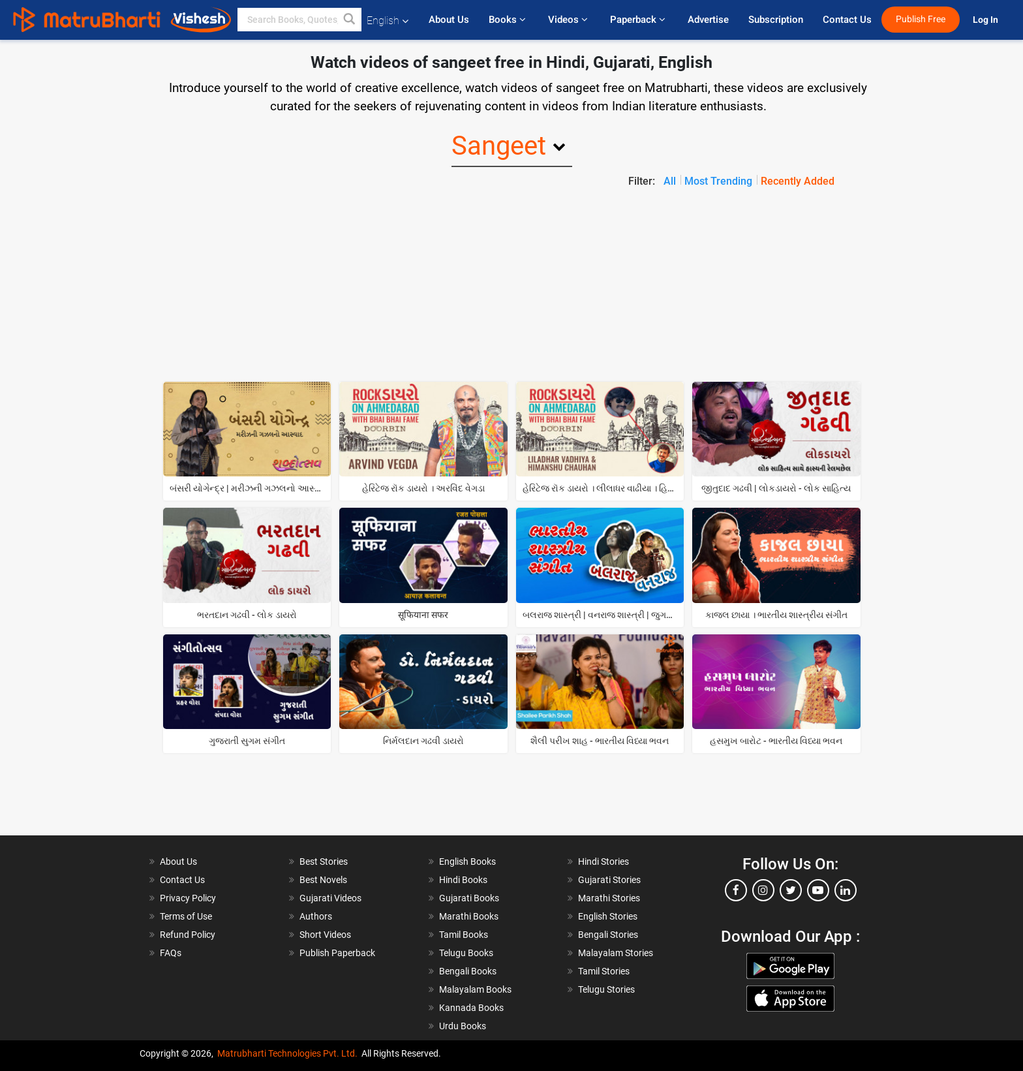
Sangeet (498, 146)
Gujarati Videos (330, 898)
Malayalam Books (475, 989)
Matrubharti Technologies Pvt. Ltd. (287, 1053)
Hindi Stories (603, 861)
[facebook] (736, 890)
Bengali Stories (608, 934)
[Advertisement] (511, 287)
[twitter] (791, 890)
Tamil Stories (604, 971)
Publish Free (920, 19)
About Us (449, 19)
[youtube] (818, 890)
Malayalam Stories (615, 953)
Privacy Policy (188, 898)
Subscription (775, 19)
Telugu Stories (606, 989)
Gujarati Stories (609, 880)
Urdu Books (462, 1026)
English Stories (607, 916)
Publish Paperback (337, 953)
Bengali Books (467, 971)
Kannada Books (471, 1007)
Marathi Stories (609, 898)
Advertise (708, 19)
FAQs (170, 953)
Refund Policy (187, 934)
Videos (569, 19)
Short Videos (325, 934)
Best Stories (323, 861)
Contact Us (847, 19)
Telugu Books (466, 953)
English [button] (387, 20)
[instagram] (763, 890)
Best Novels (323, 880)
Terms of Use (186, 916)
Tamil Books (463, 934)
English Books (467, 861)
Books (508, 19)
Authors (315, 916)
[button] (349, 19)
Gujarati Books (469, 898)
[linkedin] (845, 890)
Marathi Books (468, 916)
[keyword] (299, 19)
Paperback (639, 19)
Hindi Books (463, 880)
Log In (986, 20)
